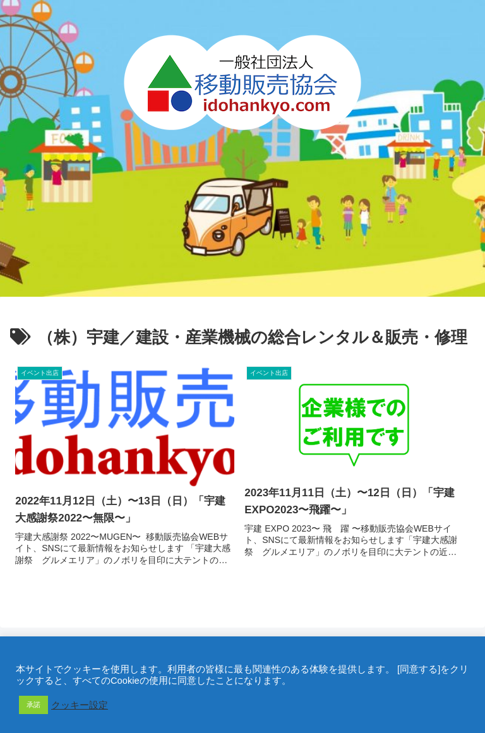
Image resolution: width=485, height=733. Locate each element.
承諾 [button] (33, 704)
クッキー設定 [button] (79, 705)
